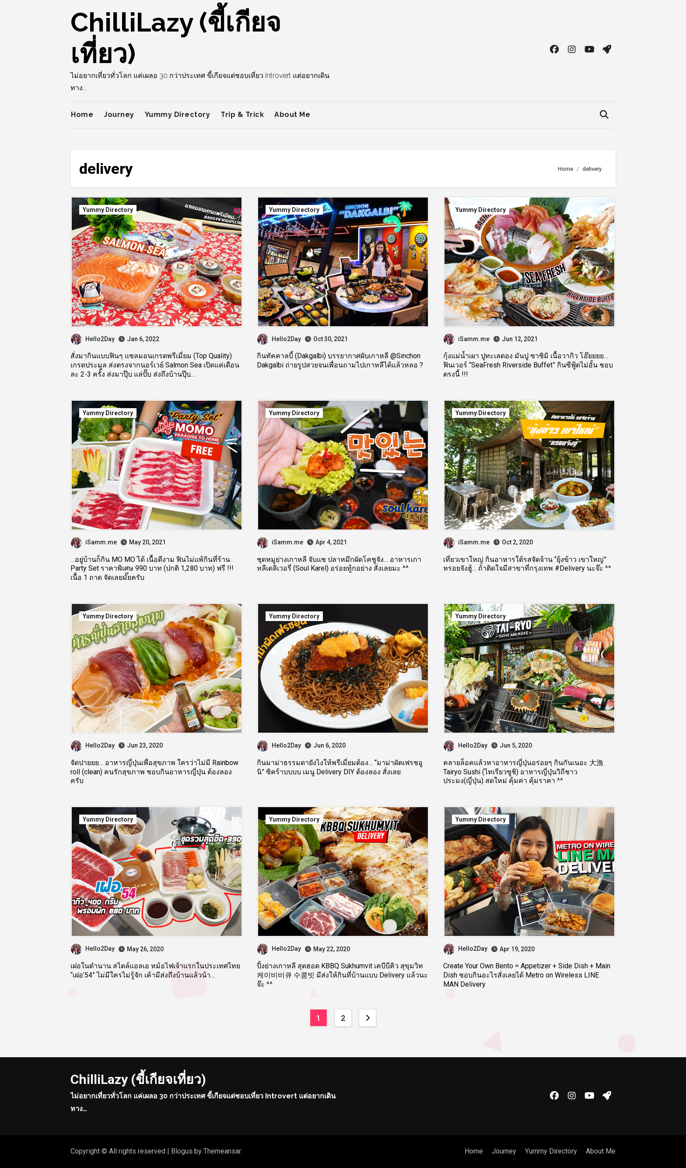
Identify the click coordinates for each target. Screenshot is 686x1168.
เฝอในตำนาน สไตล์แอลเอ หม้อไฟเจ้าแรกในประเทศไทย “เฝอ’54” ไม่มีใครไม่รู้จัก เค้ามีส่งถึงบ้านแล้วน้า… (155, 970)
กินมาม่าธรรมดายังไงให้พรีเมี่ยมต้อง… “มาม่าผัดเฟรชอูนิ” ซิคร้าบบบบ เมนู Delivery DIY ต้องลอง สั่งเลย (340, 767)
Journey (119, 114)
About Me (292, 114)
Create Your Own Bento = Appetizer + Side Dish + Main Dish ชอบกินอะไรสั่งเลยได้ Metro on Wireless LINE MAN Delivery (526, 975)
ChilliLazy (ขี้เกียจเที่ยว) (138, 1079)
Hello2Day (93, 338)
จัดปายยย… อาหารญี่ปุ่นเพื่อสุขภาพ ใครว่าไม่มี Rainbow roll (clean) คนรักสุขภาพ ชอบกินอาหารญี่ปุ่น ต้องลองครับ (154, 772)
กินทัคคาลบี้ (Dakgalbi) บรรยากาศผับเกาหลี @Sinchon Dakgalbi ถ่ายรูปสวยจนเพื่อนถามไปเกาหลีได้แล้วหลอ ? (340, 360)
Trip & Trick (242, 114)
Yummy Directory (177, 114)
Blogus (181, 1151)
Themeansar (222, 1151)
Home (82, 114)
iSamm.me (467, 338)
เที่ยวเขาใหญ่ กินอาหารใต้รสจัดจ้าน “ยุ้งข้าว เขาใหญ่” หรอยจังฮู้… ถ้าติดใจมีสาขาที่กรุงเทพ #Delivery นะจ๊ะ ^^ (527, 564)
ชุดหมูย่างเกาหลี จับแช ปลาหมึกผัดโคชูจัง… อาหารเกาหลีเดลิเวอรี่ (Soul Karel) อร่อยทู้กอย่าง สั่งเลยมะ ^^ (339, 564)
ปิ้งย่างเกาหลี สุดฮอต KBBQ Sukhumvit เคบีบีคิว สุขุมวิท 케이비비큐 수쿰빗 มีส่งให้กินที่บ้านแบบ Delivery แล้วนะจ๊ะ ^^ (342, 975)
